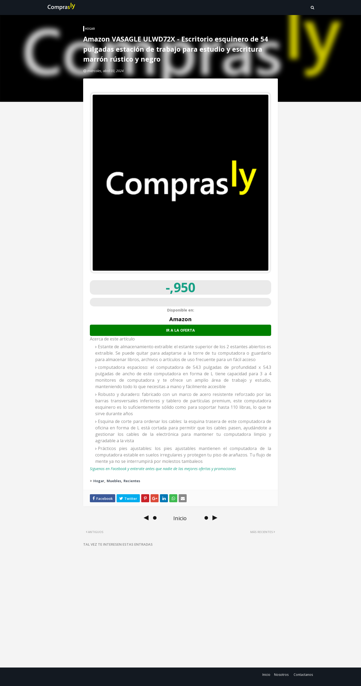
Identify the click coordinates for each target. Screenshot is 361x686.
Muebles (114, 480)
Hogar (98, 480)
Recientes (132, 480)
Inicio (266, 674)
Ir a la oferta (180, 330)
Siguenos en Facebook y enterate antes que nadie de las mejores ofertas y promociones (163, 468)
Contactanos (303, 674)
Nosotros (281, 674)
